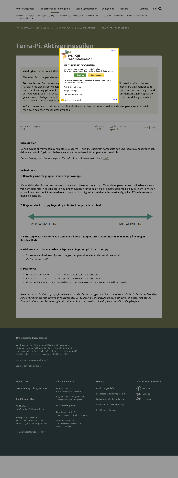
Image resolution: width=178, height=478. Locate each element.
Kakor (115, 99)
